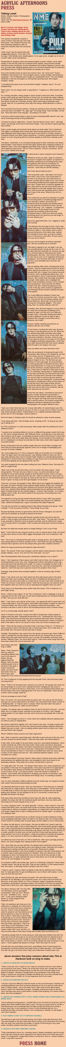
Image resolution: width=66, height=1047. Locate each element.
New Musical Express (21, 20)
